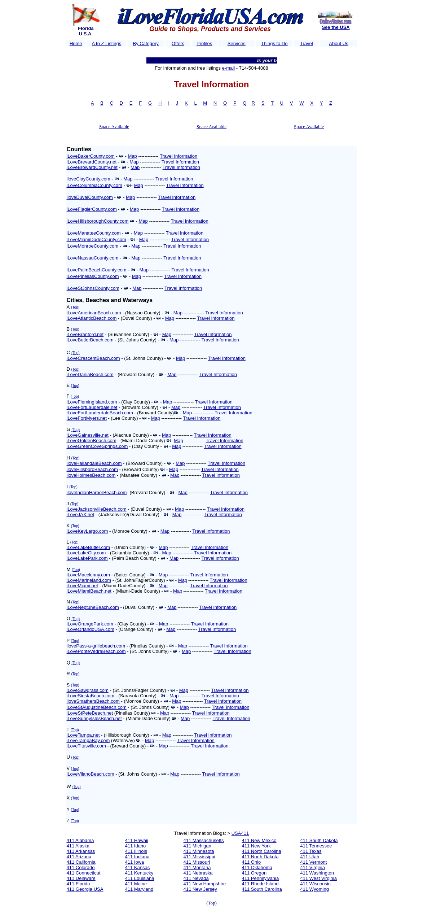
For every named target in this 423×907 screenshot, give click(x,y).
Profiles (204, 43)
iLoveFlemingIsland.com (92, 402)
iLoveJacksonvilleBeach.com (97, 509)
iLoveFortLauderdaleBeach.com (100, 412)
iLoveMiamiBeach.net (89, 591)
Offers (178, 43)
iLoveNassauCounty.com (93, 258)
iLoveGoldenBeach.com (91, 440)
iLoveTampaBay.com (88, 740)
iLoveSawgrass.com (88, 690)
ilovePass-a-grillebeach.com (96, 646)
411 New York (256, 846)
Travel (306, 43)
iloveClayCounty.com (88, 179)
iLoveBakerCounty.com (91, 156)
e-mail (228, 68)
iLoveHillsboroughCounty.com (98, 221)
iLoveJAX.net (80, 514)
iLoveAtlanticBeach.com (92, 318)
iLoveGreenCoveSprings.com (97, 446)
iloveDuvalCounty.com (90, 197)
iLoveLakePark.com (87, 558)
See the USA (335, 27)
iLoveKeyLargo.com (87, 531)
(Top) (75, 307)
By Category (146, 43)
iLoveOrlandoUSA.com (90, 629)
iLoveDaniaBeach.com (90, 374)
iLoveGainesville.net (88, 435)
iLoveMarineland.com (89, 580)
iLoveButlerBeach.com (90, 340)
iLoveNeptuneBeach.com (93, 607)
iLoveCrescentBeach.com (93, 358)
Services (237, 43)
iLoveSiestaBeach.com (90, 695)
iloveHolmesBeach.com (91, 475)
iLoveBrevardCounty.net (92, 162)
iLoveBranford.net (85, 334)
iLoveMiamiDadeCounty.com (96, 239)
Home (76, 43)
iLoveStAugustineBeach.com (97, 707)
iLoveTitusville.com (86, 746)
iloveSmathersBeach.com (93, 701)
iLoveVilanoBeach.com (90, 774)
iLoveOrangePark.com (90, 624)
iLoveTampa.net (83, 735)
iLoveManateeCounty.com (94, 233)
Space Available (114, 126)
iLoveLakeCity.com (86, 552)
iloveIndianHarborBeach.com (97, 492)
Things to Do (274, 43)
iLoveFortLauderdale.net (92, 407)
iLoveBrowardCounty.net (92, 167)
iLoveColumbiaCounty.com (94, 185)
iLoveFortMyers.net (87, 418)
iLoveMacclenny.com (88, 574)
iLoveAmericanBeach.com (94, 312)
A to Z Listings (107, 43)
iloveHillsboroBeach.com (92, 469)
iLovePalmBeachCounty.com (97, 269)
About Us (338, 43)
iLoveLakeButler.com (88, 547)
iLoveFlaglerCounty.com (92, 209)
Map (132, 156)
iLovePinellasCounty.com (93, 276)
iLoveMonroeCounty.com (93, 246)
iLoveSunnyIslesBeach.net (94, 718)
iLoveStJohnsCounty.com (93, 288)
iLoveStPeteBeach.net (90, 713)
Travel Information (178, 156)
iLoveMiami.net (82, 585)
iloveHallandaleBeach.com (94, 463)
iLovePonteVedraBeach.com (96, 651)
